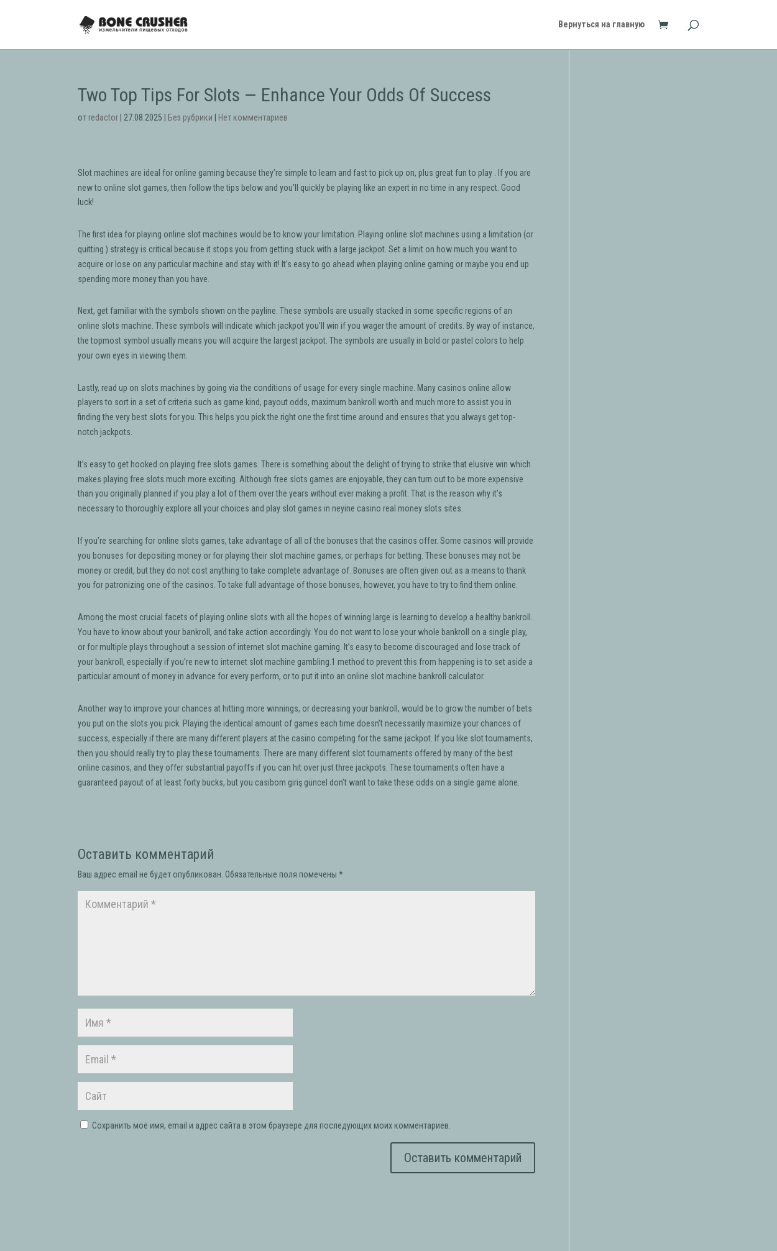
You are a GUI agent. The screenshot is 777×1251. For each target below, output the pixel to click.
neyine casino (356, 508)
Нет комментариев (253, 117)
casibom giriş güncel (291, 782)
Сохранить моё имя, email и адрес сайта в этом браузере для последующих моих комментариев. (271, 1125)
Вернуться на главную (601, 25)
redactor (103, 117)
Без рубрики (190, 117)
